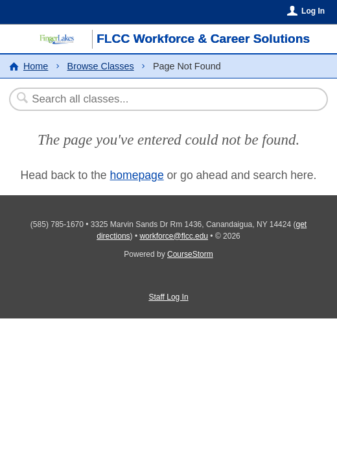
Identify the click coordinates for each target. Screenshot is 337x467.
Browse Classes (100, 66)
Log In (313, 11)
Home (35, 66)
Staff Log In (168, 297)
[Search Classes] (162, 99)
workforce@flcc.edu (173, 236)
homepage (137, 175)
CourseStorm (190, 254)
